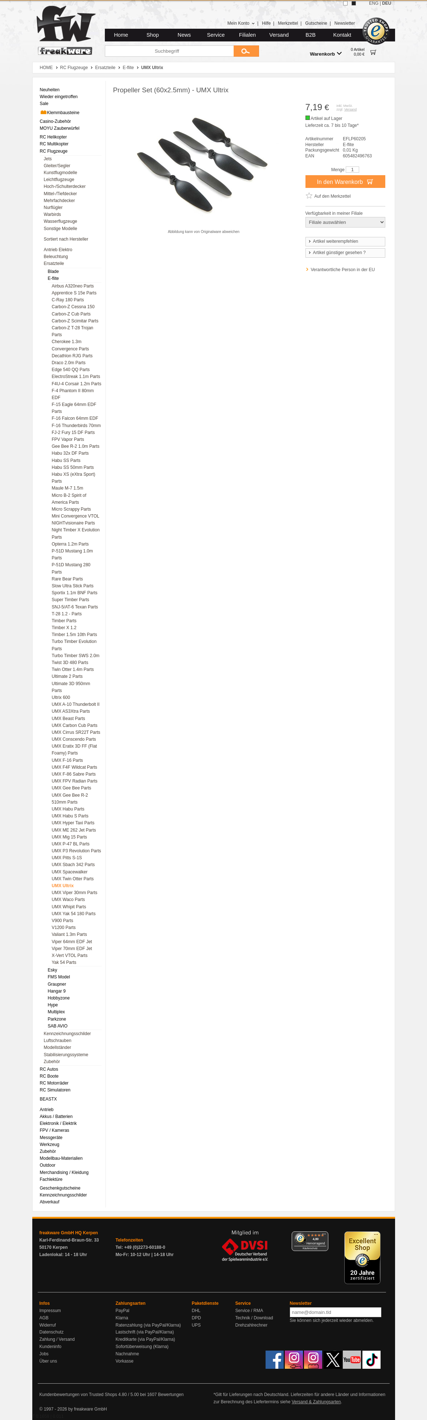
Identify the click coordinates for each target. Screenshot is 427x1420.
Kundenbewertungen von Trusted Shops (78, 1394)
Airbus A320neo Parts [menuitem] (73, 286)
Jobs (44, 1353)
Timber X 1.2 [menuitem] (64, 627)
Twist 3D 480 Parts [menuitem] (70, 662)
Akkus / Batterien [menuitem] (56, 1116)
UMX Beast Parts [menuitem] (68, 718)
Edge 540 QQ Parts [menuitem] (71, 369)
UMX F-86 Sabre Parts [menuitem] (74, 774)
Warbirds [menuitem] (52, 214)
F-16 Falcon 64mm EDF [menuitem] (75, 418)
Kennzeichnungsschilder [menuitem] (67, 1033)
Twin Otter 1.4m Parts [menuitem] (73, 669)
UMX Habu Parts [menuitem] (68, 809)
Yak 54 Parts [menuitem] (64, 962)
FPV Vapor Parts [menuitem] (68, 439)
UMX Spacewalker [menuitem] (70, 871)
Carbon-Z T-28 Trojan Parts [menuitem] (73, 331)
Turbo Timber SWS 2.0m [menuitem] (76, 655)
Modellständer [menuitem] (57, 1047)
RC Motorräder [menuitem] (54, 1083)
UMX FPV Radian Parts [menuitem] (75, 781)
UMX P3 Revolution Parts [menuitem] (76, 850)
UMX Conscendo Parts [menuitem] (74, 739)
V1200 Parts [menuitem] (64, 927)
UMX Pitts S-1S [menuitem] (67, 857)
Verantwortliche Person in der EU (343, 269)
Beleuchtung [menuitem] (56, 256)
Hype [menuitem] (53, 1004)
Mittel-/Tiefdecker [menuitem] (60, 193)
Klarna (122, 1317)
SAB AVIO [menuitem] (57, 1026)
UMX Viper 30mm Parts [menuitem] (75, 892)
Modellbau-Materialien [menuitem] (61, 1158)
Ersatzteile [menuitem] (54, 263)
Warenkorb (326, 54)
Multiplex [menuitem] (56, 1011)
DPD (196, 1317)
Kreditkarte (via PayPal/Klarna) (145, 1339)
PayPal (123, 1310)
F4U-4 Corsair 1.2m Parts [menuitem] (77, 383)
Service (216, 35)
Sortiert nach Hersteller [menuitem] (66, 239)
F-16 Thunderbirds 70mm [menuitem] (76, 425)
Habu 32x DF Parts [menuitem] (70, 453)
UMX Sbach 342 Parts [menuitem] (73, 864)
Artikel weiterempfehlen (333, 241)
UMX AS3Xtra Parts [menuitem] (71, 711)
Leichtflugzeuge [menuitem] (59, 179)
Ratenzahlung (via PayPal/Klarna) (148, 1325)
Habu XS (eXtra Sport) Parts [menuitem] (73, 478)
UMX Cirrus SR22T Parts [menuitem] (76, 732)
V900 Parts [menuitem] (62, 920)
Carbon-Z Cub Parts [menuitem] (71, 314)
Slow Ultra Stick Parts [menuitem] (73, 585)
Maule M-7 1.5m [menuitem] (67, 488)
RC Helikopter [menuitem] (53, 137)
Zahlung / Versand (57, 1339)
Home (121, 35)
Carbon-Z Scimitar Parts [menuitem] (75, 320)
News (184, 35)
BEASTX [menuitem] (48, 1099)
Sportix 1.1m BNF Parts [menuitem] (75, 592)
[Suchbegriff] (169, 51)
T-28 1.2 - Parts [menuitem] (67, 613)
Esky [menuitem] (52, 970)
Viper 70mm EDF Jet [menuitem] (72, 948)
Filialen (247, 35)
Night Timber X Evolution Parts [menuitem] (76, 533)
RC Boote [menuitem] (49, 1076)
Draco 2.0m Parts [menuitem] (69, 362)
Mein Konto (241, 23)
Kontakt (342, 35)
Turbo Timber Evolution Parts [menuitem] (74, 645)
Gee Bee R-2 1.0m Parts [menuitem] (75, 446)
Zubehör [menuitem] (52, 1061)
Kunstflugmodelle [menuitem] (60, 172)
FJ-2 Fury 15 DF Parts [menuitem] (73, 432)
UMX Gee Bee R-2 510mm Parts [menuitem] (70, 799)
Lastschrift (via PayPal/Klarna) (145, 1332)
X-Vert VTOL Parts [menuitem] (70, 955)
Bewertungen (171, 1394)
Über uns (48, 1361)
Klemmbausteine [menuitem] (59, 112)
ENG (373, 3)
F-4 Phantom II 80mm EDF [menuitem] (73, 394)
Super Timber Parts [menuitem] (70, 599)
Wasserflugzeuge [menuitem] (60, 221)
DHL (196, 1310)
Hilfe (266, 23)
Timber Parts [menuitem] (64, 620)
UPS (196, 1325)
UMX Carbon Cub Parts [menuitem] (75, 725)
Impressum (50, 1310)
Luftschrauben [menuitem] (57, 1040)
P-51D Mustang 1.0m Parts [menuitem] (72, 554)
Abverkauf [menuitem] (49, 1201)
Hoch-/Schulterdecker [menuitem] (65, 186)
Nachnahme (127, 1353)
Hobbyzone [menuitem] (59, 998)
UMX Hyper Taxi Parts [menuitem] (73, 822)
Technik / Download (254, 1317)
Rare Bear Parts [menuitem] (67, 579)
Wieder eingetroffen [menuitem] (59, 96)
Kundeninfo (51, 1346)
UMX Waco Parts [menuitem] (68, 899)
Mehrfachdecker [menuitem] (59, 200)
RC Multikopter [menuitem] (54, 143)
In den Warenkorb (345, 181)
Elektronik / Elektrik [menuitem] (58, 1123)
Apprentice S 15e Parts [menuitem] (74, 292)
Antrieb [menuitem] (47, 1109)
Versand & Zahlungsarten (316, 1401)
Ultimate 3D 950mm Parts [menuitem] (71, 687)
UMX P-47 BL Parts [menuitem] (71, 843)
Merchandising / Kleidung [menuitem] (64, 1172)
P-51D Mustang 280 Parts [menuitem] (71, 568)
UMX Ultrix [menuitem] (63, 885)
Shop (153, 35)
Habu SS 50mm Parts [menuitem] (73, 467)
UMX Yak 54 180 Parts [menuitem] (74, 913)
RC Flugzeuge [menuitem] (54, 151)
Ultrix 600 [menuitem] (61, 697)
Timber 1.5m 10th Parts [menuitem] (74, 634)
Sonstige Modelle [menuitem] (60, 228)
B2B (310, 35)
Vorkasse (125, 1361)
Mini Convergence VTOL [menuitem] (75, 516)
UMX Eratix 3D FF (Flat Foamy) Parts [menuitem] (74, 750)
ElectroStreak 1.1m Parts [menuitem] (76, 376)
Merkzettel (288, 23)
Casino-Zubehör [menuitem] (55, 121)
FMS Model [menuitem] (59, 976)
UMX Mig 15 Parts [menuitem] (69, 837)
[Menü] (324, 1235)
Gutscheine (316, 23)
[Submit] (246, 51)
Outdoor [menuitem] (48, 1165)
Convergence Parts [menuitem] (70, 348)
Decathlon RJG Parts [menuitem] (72, 355)
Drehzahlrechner (251, 1325)
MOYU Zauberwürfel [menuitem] (59, 128)
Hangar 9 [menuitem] (57, 991)
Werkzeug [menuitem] (49, 1144)
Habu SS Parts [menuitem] (66, 460)
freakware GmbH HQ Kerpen (69, 1232)
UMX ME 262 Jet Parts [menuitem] (74, 830)
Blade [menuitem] (53, 271)
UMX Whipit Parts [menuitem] (69, 906)
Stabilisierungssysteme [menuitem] (66, 1054)
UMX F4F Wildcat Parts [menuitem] (74, 767)
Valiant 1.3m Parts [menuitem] (69, 934)
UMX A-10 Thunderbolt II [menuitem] (76, 704)
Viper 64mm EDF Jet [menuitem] (72, 941)
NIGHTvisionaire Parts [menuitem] (73, 523)
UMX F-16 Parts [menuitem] (67, 760)
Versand (279, 35)
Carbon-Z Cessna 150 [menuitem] (73, 306)
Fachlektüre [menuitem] (51, 1179)
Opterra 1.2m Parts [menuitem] (70, 544)
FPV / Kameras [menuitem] (54, 1130)
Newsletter (344, 23)
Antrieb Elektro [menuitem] (58, 249)
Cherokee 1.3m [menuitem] (67, 341)
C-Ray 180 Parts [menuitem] (68, 299)
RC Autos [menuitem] (49, 1069)
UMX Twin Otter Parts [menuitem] (73, 878)
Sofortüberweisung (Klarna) (142, 1346)
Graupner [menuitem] (57, 984)
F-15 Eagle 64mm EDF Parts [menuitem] (74, 408)
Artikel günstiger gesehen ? (337, 252)
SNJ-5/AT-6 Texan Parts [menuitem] (75, 607)
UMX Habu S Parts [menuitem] (70, 815)
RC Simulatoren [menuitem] (55, 1090)
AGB (44, 1317)
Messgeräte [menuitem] (51, 1137)
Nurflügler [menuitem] (53, 207)
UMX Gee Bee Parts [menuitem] (71, 788)
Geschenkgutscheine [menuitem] (60, 1188)
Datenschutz (52, 1332)
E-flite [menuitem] (53, 278)
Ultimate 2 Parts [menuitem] (67, 676)
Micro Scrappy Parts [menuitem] (71, 509)
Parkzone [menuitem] (57, 1019)
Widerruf (48, 1325)
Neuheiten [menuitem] (50, 89)
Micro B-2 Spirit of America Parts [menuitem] (69, 499)
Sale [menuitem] (44, 103)
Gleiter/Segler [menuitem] (57, 165)
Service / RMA (249, 1310)
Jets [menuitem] (48, 158)
